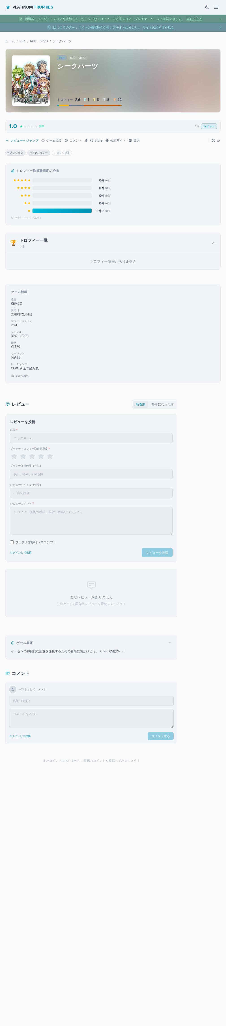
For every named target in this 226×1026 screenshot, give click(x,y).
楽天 (134, 140)
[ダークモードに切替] (207, 7)
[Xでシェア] (213, 140)
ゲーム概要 (51, 140)
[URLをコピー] (219, 140)
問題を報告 (20, 376)
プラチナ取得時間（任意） (26, 465)
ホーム (10, 41)
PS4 (22, 41)
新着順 (140, 404)
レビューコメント (22, 503)
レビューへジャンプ (22, 140)
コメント (73, 140)
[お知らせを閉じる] (220, 19)
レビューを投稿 (157, 552)
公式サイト (115, 140)
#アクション (15, 152)
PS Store (94, 140)
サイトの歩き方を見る (158, 27)
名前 (14, 429)
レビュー (209, 126)
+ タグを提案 (62, 152)
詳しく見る (194, 19)
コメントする (160, 736)
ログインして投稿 (21, 552)
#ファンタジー (39, 152)
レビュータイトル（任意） (26, 484)
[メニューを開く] (216, 7)
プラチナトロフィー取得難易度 (30, 448)
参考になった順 (163, 404)
